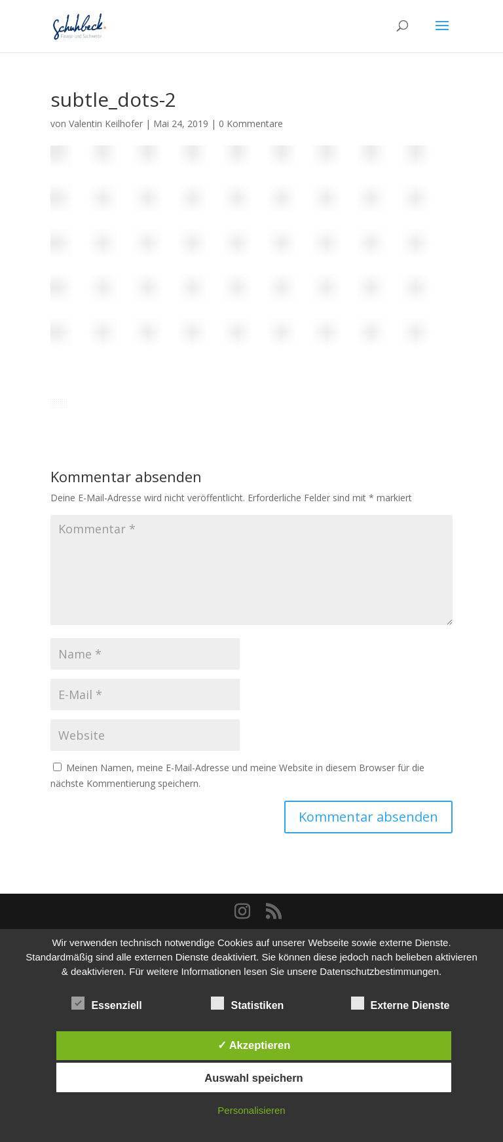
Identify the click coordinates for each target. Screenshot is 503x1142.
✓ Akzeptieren (254, 1045)
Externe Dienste (400, 1004)
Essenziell (106, 1004)
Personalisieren (251, 1110)
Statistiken (247, 1004)
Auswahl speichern (253, 1078)
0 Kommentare (251, 123)
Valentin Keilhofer (106, 123)
